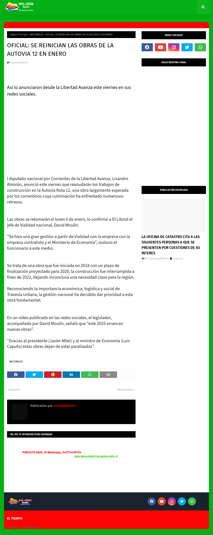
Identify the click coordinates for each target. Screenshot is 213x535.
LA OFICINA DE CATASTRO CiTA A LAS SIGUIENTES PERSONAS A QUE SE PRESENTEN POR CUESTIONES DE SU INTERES (171, 245)
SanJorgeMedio (19, 62)
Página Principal (19, 34)
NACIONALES (36, 34)
